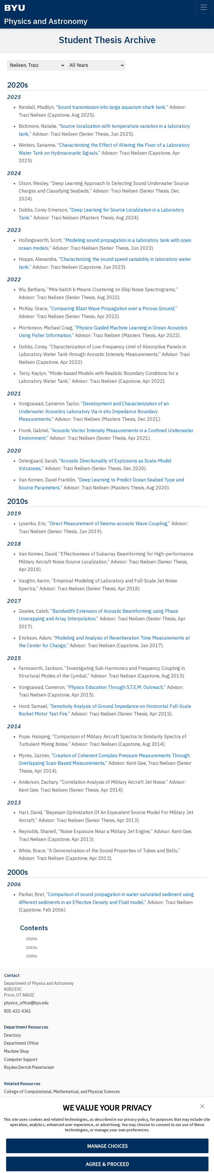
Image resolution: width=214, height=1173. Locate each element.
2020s (31, 938)
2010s (31, 947)
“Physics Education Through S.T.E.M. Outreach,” (116, 687)
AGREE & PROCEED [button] (107, 1164)
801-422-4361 (17, 1011)
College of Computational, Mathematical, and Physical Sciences (62, 1091)
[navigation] (36, 65)
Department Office (21, 1043)
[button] (202, 1106)
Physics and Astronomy (46, 21)
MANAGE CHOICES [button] (107, 1146)
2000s (31, 956)
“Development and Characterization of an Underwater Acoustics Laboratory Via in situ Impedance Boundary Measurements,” (94, 411)
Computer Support (21, 1059)
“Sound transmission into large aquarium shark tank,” (112, 107)
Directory (12, 1035)
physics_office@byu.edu (26, 1003)
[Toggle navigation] (203, 7)
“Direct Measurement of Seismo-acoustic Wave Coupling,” (109, 523)
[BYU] (14, 8)
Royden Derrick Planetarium (29, 1067)
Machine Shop (16, 1051)
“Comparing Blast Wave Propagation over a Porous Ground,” (113, 308)
